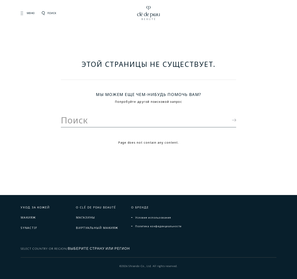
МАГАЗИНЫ (85, 217)
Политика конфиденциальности (158, 226)
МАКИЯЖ (28, 217)
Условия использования (153, 217)
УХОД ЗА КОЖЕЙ (35, 207)
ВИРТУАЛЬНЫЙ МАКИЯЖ (97, 228)
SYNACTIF (29, 228)
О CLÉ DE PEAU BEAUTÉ (96, 207)
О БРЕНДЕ (140, 207)
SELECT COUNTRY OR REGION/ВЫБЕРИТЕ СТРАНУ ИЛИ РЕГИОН (75, 249)
